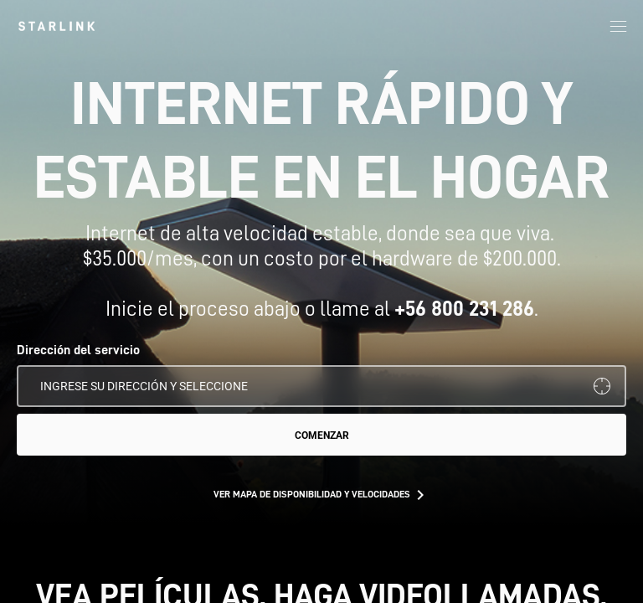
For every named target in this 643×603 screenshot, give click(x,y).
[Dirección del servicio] (321, 386)
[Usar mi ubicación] (602, 386)
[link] (56, 26)
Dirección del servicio (78, 350)
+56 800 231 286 (464, 308)
